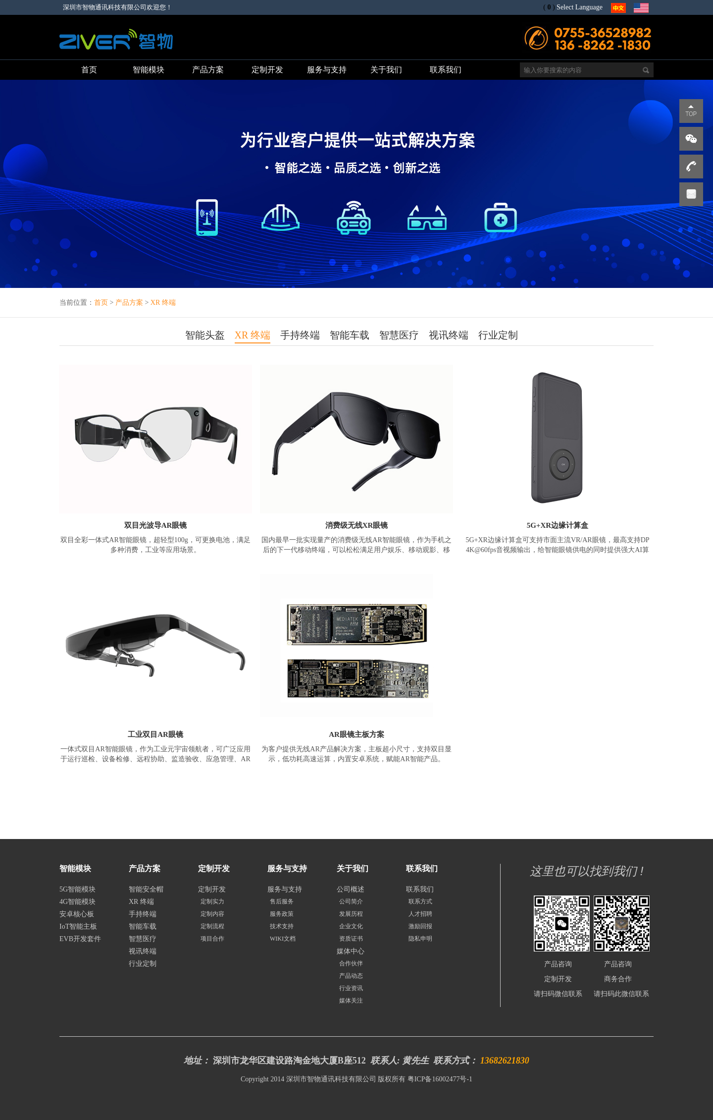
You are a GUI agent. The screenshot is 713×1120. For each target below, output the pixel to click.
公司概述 (350, 889)
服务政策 (282, 913)
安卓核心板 (76, 914)
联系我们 (420, 889)
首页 (101, 302)
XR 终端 (163, 302)
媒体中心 (350, 951)
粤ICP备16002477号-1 (439, 1079)
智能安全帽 (146, 889)
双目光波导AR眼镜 (155, 525)
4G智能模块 (77, 901)
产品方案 (129, 302)
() (549, 7)
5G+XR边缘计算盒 (557, 525)
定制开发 (212, 889)
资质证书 (351, 938)
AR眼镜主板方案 (356, 734)
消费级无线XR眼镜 (356, 525)
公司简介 (351, 901)
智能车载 (349, 335)
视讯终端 (448, 335)
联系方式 (420, 901)
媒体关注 (351, 1000)
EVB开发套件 (80, 939)
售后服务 (282, 901)
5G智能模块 (77, 889)
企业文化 (351, 926)
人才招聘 (420, 913)
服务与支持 (284, 889)
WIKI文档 (283, 938)
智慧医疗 (399, 335)
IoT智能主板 (78, 926)
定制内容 (212, 913)
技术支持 (282, 926)
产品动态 (351, 975)
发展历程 (351, 913)
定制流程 (212, 926)
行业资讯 (351, 988)
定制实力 (212, 901)
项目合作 (212, 938)
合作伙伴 (351, 963)
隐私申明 (420, 938)
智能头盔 (205, 335)
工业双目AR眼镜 (155, 734)
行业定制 (498, 335)
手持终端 (300, 335)
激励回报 (420, 926)
